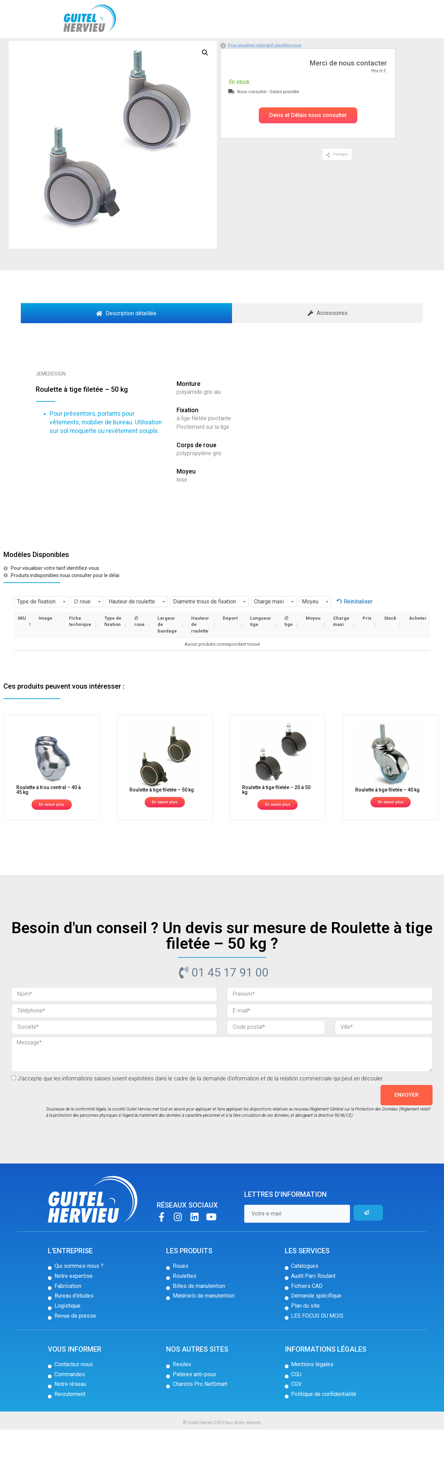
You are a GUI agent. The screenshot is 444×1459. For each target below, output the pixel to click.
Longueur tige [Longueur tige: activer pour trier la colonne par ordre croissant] (260, 651)
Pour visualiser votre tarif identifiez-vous (264, 74)
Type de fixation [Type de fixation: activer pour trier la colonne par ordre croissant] (112, 651)
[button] (308, 145)
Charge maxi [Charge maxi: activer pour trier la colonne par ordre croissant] (341, 651)
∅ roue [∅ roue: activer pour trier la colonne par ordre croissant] (139, 651)
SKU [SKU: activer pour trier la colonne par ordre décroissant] (21, 647)
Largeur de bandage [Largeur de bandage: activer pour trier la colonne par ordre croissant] (167, 654)
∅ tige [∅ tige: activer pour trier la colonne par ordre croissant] (288, 651)
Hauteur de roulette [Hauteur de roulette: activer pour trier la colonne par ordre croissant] (200, 654)
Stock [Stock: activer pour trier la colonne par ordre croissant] (390, 647)
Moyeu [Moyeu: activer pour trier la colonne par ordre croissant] (313, 647)
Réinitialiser (358, 631)
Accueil (30, 49)
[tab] (126, 343)
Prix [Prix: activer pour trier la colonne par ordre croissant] (367, 647)
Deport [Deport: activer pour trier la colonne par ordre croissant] (230, 647)
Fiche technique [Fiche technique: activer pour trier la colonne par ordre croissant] (80, 651)
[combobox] (41, 631)
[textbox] (41, 631)
